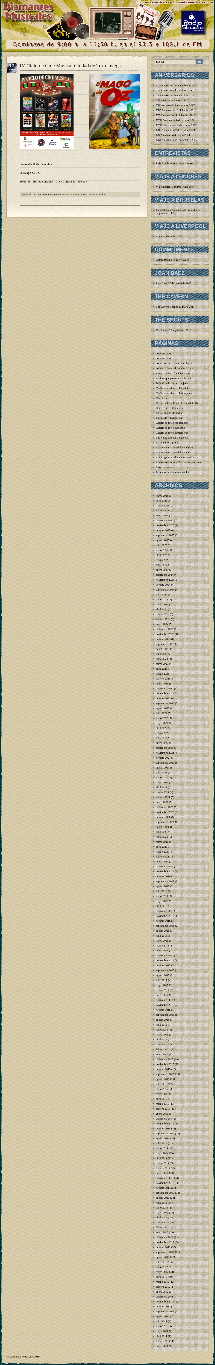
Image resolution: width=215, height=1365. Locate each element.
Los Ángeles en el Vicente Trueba (175, 457)
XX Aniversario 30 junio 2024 (173, 134)
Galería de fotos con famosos (172, 422)
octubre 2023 (163, 639)
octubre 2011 (163, 1306)
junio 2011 (162, 1326)
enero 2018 (162, 950)
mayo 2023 (162, 663)
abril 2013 (161, 1217)
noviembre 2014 (165, 1123)
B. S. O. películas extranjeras (172, 383)
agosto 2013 (162, 1197)
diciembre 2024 (164, 574)
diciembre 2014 (164, 1118)
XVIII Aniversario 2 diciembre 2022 (176, 125)
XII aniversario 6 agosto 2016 (172, 100)
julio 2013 (161, 1202)
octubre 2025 (163, 530)
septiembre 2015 (165, 1074)
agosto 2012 (162, 1257)
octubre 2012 (163, 1247)
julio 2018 (161, 935)
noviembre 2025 (165, 525)
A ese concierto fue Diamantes (173, 373)
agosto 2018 (162, 930)
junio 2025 (162, 550)
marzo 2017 (162, 990)
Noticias (65, 194)
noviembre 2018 (165, 915)
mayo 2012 (162, 1271)
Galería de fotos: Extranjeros (172, 432)
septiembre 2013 (165, 1192)
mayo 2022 (162, 723)
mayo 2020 (162, 841)
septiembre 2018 (165, 925)
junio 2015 (162, 1088)
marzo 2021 (162, 792)
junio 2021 (162, 777)
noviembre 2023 (165, 634)
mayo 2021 (162, 782)
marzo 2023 (162, 673)
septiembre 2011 (165, 1311)
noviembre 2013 (165, 1182)
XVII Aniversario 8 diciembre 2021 (176, 120)
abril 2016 (161, 1039)
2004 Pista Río (164, 353)
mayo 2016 (162, 1034)
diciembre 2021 (164, 747)
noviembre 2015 (165, 1064)
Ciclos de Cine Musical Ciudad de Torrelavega (182, 403)
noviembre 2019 (165, 871)
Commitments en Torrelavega (172, 259)
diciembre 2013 (164, 1177)
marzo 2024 (162, 614)
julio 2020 (161, 831)
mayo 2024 (162, 604)
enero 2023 (162, 683)
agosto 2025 (162, 540)
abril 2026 (161, 500)
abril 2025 (161, 555)
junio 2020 (162, 836)
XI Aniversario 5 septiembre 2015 (175, 95)
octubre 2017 (163, 965)
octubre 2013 (163, 1187)
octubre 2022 (163, 698)
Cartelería (161, 398)
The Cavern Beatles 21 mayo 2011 (175, 306)
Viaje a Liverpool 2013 (169, 236)
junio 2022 (162, 718)
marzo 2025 (162, 559)
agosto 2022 (162, 708)
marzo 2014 (162, 1163)
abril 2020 (161, 846)
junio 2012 (162, 1266)
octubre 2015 (163, 1069)
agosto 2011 (162, 1316)
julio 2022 (161, 713)
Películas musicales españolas (172, 472)
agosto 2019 (162, 886)
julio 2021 (161, 772)
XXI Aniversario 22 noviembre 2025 (176, 139)
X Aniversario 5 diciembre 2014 (174, 90)
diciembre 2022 (164, 688)
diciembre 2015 (164, 1059)
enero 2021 (162, 802)
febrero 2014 (163, 1168)
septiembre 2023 (165, 644)
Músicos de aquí (165, 467)
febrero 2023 (163, 678)
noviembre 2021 (165, 752)
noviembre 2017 (165, 960)
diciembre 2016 (164, 1000)
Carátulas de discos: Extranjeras (174, 393)
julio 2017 (161, 980)
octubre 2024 (163, 584)
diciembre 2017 (164, 955)
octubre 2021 (163, 757)
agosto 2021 (162, 767)
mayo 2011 (162, 1331)
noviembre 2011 (165, 1301)
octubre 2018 (163, 920)
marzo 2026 (162, 505)
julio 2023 (161, 653)
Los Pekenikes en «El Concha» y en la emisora (182, 462)
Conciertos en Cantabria (169, 408)
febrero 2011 (163, 1341)
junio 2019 (162, 896)
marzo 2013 (162, 1222)
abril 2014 (161, 1158)
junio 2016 (162, 1029)
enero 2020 (162, 861)
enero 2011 (162, 1346)
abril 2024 (161, 609)
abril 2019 (161, 906)
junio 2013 (162, 1207)
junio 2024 (162, 599)
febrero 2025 (163, 564)
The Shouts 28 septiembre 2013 (173, 330)
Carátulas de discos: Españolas (173, 388)
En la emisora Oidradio (169, 412)
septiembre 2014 (165, 1133)
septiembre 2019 (165, 881)
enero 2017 (162, 995)
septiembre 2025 (165, 535)
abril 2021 (161, 787)
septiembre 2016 (165, 1014)
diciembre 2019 (164, 866)
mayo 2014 (162, 1153)
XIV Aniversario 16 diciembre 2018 (176, 110)
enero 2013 (162, 1232)
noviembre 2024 (165, 579)
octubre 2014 (163, 1128)
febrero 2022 (163, 737)
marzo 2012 (162, 1281)
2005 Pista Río (164, 358)
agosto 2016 (162, 1019)
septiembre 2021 (165, 762)
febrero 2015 (163, 1108)
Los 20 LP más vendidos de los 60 (175, 447)
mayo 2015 (162, 1093)
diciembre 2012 (164, 1237)
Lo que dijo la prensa (168, 442)
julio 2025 (161, 545)
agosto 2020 (162, 826)
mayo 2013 (162, 1212)
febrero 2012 (163, 1286)
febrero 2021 (163, 797)
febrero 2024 (163, 619)
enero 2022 (162, 742)
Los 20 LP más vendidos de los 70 (175, 452)
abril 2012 (161, 1276)
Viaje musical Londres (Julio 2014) (175, 186)
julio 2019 (161, 891)
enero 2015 (162, 1113)
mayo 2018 (162, 940)
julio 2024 (161, 594)
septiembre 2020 (165, 822)
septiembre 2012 (165, 1252)
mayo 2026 (162, 495)
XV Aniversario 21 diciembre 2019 (175, 115)
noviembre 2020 (165, 812)
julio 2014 (161, 1143)
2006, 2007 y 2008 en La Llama (174, 363)
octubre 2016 (163, 1009)
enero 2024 (162, 624)
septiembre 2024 (165, 589)
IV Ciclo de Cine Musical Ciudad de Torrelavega (70, 65)
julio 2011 (161, 1321)
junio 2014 (162, 1148)
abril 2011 (161, 1336)
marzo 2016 (162, 1044)
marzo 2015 (162, 1103)
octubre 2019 (163, 876)
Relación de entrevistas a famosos (175, 163)
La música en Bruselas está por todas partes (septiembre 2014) (180, 212)
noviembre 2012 (165, 1242)
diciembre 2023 (164, 629)
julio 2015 (161, 1084)
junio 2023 (162, 658)
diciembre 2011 (164, 1296)
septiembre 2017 (165, 970)
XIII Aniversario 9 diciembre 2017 (175, 105)
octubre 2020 (163, 817)
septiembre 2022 (165, 703)
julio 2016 (161, 1024)
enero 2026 (162, 515)
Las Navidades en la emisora (172, 437)
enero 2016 (162, 1054)
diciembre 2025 (164, 520)
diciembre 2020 (164, 807)
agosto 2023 (162, 648)
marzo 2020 (162, 851)
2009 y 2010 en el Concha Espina (175, 368)
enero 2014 (162, 1173)
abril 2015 (161, 1098)
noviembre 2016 (165, 1004)
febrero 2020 (163, 856)
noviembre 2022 (165, 693)
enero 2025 (162, 569)
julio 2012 (161, 1262)
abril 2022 (161, 728)
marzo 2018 (162, 945)
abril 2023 (161, 668)
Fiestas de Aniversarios (169, 417)
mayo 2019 (162, 901)
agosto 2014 (162, 1138)
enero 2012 (162, 1291)
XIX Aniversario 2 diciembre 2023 (175, 130)
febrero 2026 (163, 510)
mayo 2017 (162, 985)
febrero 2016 (163, 1049)
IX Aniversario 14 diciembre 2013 (175, 85)
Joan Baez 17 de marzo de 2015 (173, 283)
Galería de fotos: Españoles (171, 427)
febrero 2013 (163, 1227)
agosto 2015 (162, 1079)
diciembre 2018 (164, 911)
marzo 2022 (162, 733)
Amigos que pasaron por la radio (174, 378)
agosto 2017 (162, 975)
